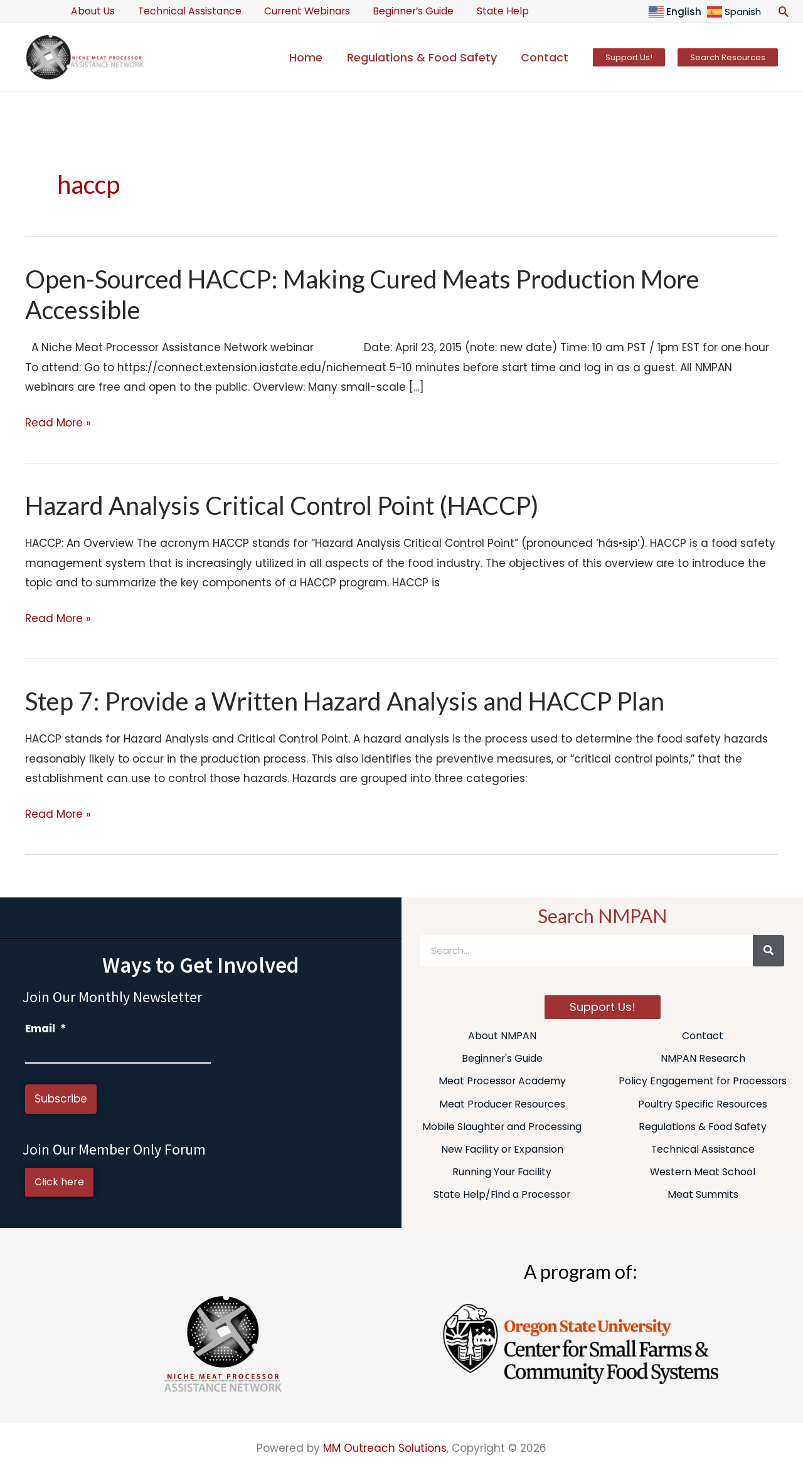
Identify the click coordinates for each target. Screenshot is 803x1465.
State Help (488, 11)
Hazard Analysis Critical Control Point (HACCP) (283, 505)
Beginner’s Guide (401, 11)
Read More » (58, 423)
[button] (783, 11)
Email (45, 1028)
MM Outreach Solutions (384, 1448)
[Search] (768, 950)
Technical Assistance (185, 11)
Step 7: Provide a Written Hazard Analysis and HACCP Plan (346, 701)
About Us (92, 11)
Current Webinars (299, 11)
